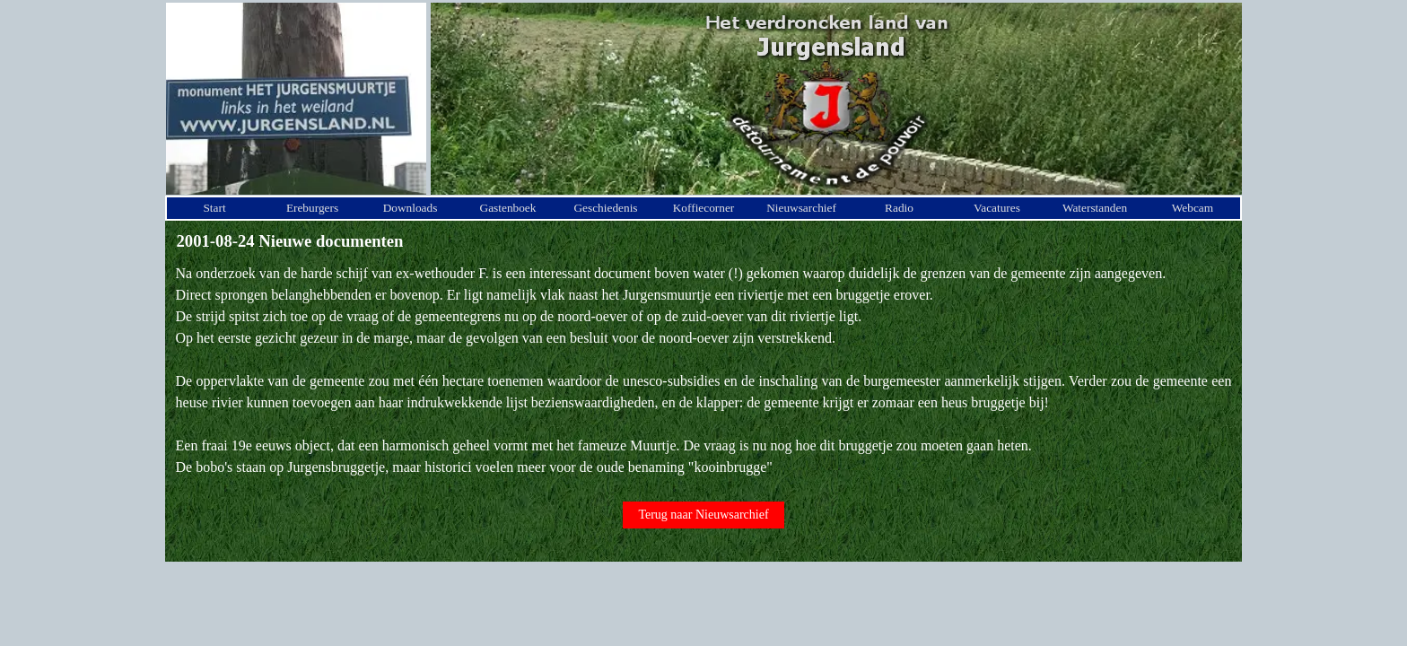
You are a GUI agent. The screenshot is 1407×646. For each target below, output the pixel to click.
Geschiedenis (605, 207)
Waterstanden (1094, 207)
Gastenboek (508, 207)
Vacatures (997, 207)
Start (214, 207)
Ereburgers (312, 207)
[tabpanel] (704, 370)
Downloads (410, 207)
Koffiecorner (704, 207)
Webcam (1192, 207)
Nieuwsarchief (801, 207)
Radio (899, 207)
